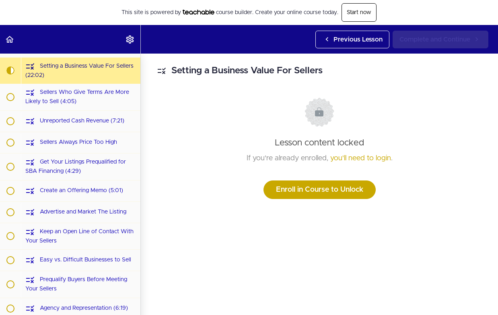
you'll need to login (360, 158)
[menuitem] (130, 39)
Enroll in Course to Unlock (319, 189)
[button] (10, 39)
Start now (359, 12)
